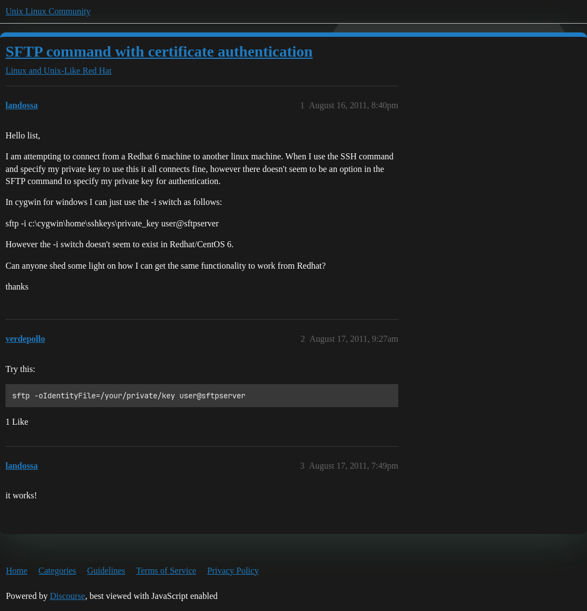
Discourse (67, 596)
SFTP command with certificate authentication (159, 51)
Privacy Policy (233, 570)
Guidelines (106, 570)
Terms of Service (166, 570)
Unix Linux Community (48, 11)
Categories (57, 570)
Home (17, 570)
